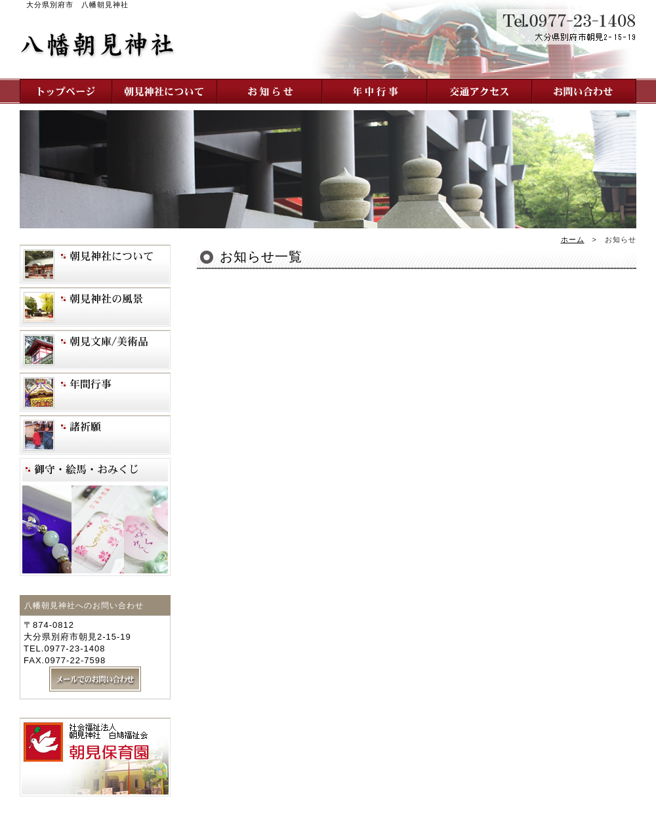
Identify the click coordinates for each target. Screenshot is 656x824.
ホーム (572, 239)
